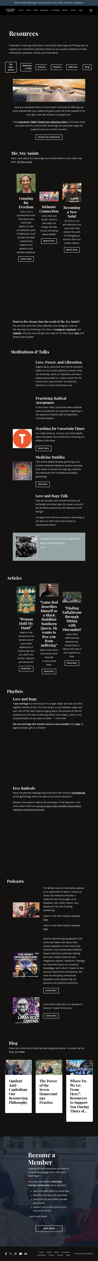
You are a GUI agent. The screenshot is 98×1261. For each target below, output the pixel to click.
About (21, 10)
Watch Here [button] (49, 241)
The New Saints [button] (11, 67)
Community (55, 10)
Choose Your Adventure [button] (49, 137)
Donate (65, 10)
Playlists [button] (57, 67)
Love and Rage (21, 703)
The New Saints (24, 162)
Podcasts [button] (73, 67)
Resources (44, 10)
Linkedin (17, 333)
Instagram (60, 329)
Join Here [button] (49, 1228)
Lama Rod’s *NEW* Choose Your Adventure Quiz (42, 122)
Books (36, 10)
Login (80, 10)
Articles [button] (41, 67)
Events (28, 10)
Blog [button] (87, 67)
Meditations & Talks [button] (28, 67)
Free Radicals (78, 793)
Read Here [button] (26, 668)
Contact (73, 10)
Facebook (71, 329)
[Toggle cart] (91, 10)
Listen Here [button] (26, 259)
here (77, 333)
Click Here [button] (42, 484)
